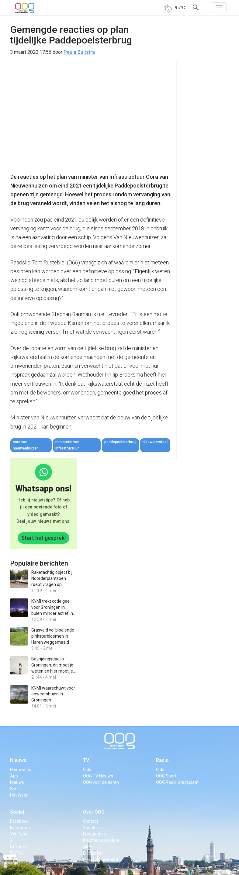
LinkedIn (18, 846)
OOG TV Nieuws (98, 775)
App (14, 775)
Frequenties (94, 834)
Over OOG (94, 812)
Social (17, 812)
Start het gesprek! (43, 538)
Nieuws (18, 760)
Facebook (19, 821)
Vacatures (93, 827)
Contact (90, 821)
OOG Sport (166, 775)
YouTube (18, 834)
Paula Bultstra (79, 52)
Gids (87, 769)
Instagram (20, 827)
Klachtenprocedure (101, 840)
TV (86, 760)
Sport (15, 788)
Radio (162, 760)
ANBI (87, 846)
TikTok (16, 853)
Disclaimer (93, 853)
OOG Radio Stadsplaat (177, 782)
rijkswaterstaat (155, 442)
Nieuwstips (20, 769)
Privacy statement (100, 859)
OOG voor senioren (101, 782)
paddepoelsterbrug (120, 442)
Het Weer (19, 795)
